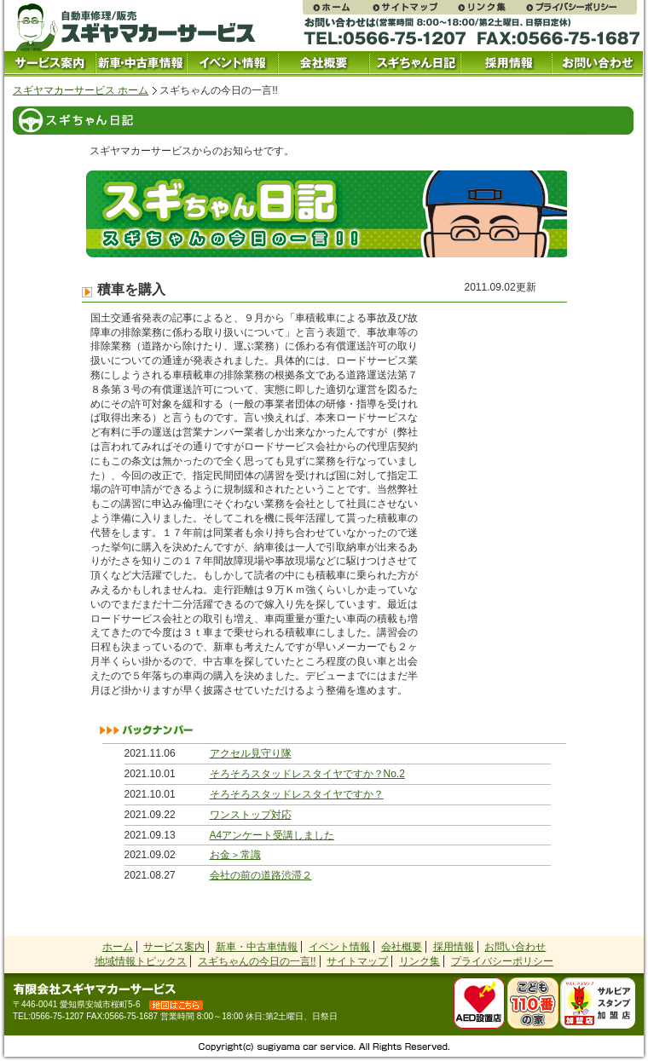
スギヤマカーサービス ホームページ (337, 7)
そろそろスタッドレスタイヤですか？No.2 (307, 774)
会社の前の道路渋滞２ (261, 875)
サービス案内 (49, 64)
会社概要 (323, 64)
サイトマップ (413, 7)
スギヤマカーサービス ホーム (80, 90)
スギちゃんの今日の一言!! (257, 961)
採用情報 (506, 64)
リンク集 (490, 7)
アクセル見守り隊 (251, 753)
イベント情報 (232, 64)
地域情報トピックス (141, 961)
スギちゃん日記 (414, 64)
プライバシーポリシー (580, 7)
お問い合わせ (597, 64)
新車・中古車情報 (257, 947)
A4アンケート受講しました (272, 835)
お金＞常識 (235, 855)
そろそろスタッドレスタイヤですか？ (297, 794)
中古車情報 (141, 64)
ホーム (117, 947)
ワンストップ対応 (251, 815)
